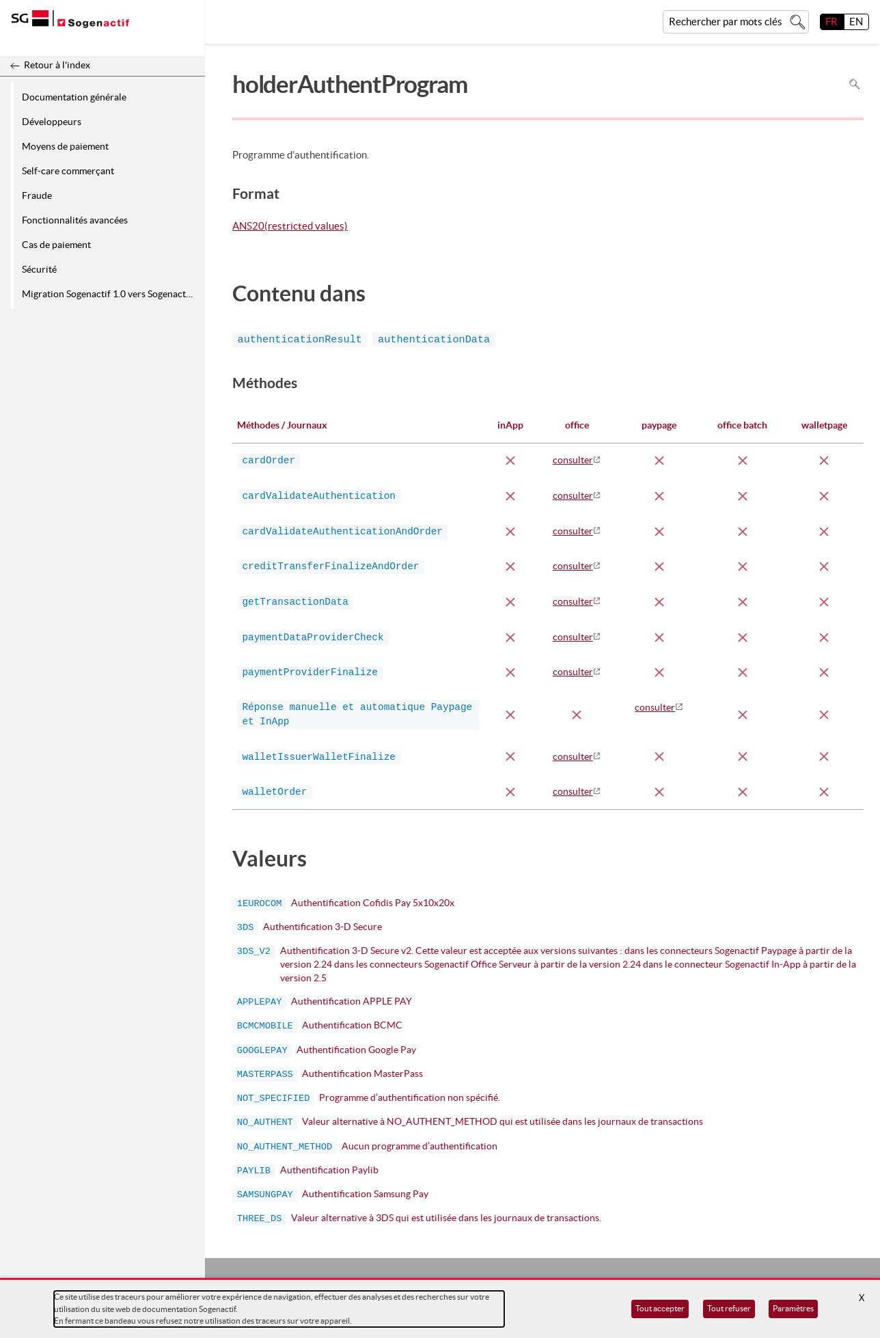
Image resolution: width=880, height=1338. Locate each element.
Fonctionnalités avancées (75, 220)
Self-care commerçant (68, 170)
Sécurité (39, 269)
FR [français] (831, 21)
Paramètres (793, 1308)
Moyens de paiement (65, 146)
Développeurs (51, 121)
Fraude (37, 195)
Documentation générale (74, 97)
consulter (573, 459)
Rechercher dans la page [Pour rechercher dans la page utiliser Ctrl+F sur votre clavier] (854, 84)
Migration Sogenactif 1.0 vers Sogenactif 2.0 (111, 293)
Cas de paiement (56, 244)
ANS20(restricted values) (290, 227)
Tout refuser (729, 1308)
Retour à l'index (57, 64)
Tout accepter (660, 1308)
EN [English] (856, 21)
